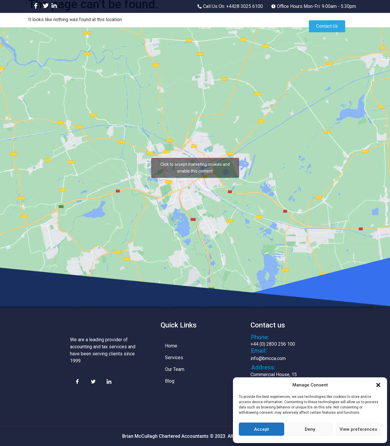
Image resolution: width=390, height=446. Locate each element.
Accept (261, 429)
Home (204, 27)
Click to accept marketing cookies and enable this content (195, 167)
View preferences (358, 429)
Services (234, 27)
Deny (310, 429)
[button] (378, 385)
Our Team (267, 27)
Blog (297, 27)
